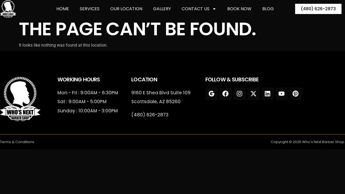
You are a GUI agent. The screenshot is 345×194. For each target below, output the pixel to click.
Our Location (126, 9)
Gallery (162, 9)
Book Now (239, 9)
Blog (268, 9)
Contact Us (199, 9)
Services (89, 9)
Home (62, 9)
